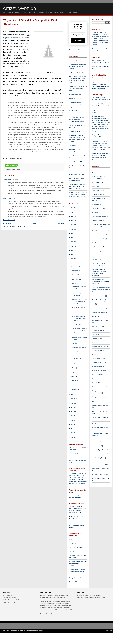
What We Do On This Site (76, 72)
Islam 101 (72, 539)
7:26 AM (15, 198)
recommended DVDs (98, 366)
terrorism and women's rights (100, 427)
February (75, 384)
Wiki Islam (72, 551)
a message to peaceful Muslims (101, 170)
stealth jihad (95, 383)
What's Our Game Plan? (76, 98)
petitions (94, 342)
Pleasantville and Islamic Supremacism (53, 597)
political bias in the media (99, 346)
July (73, 363)
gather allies (95, 251)
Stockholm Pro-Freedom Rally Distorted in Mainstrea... (79, 350)
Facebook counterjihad (98, 234)
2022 (72, 220)
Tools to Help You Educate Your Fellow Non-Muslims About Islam (78, 88)
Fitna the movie (96, 243)
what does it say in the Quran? (100, 458)
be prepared (95, 204)
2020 (72, 229)
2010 (72, 398)
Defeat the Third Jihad (9, 602)
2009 (72, 403)
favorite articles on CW (98, 239)
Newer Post (7, 224)
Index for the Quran (75, 454)
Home (34, 224)
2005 (72, 420)
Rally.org (103, 34)
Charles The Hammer (98, 208)
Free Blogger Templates (9, 630)
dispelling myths (96, 220)
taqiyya (94, 131)
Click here (77, 497)
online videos (96, 334)
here (21, 158)
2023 (72, 216)
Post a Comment (9, 220)
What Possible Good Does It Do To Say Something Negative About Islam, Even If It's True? (78, 194)
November (75, 270)
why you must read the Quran (100, 478)
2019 (72, 233)
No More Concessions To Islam (12, 600)
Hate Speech (72, 145)
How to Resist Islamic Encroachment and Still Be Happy (76, 105)
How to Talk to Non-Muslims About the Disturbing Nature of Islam (100, 302)
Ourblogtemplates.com (33, 630)
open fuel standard (97, 338)
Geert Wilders (96, 255)
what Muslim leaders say (99, 464)
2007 (72, 411)
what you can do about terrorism (101, 468)
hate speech (95, 259)
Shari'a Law (95, 378)
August (74, 283)
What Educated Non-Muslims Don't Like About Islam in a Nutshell (77, 66)
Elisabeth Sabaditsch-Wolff (99, 231)
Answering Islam (73, 581)
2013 (72, 259)
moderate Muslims (97, 330)
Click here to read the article (48, 613)
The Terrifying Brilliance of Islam (78, 60)
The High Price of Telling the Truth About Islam (16, 37)
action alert (95, 186)
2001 (72, 437)
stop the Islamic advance (99, 386)
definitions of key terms (98, 216)
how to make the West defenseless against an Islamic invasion (100, 281)
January (74, 389)
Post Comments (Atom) (19, 226)
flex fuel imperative (97, 247)
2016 (72, 246)
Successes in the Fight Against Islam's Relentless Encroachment (78, 563)
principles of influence (98, 350)
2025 (72, 208)
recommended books (98, 362)
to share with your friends (99, 450)
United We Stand (77, 324)
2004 (72, 424)
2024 (72, 212)
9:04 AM (15, 180)
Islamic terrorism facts (98, 326)
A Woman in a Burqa (75, 94)
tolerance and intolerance (99, 454)
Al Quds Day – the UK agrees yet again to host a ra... (78, 310)
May (73, 372)
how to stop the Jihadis (98, 296)
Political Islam (73, 543)
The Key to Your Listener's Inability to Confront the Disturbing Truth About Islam (77, 119)
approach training (97, 194)
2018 (72, 237)
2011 (72, 394)
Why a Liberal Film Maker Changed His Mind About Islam (79, 331)
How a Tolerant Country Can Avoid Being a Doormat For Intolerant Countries (77, 186)
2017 (72, 242)
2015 (72, 250)
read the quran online (98, 358)
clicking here (95, 36)
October (74, 274)
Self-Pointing (75, 343)
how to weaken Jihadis (98, 308)
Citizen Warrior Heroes (9, 597)
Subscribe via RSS (74, 49)
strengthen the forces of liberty (100, 405)
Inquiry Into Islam (7, 595)
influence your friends (98, 312)
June (73, 368)
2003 (72, 428)
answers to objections (98, 190)
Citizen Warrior (19, 9)
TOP (111, 630)
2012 (72, 263)
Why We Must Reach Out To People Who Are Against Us (79, 301)
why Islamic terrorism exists (100, 474)
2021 (72, 225)
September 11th (96, 374)
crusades (94, 212)
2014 (72, 254)
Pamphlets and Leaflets (75, 131)
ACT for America (97, 182)
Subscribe (78, 40)
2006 (72, 415)
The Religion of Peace (75, 547)
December (75, 266)
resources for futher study (99, 370)
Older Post (61, 224)
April (73, 376)
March (74, 380)
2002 (72, 432)
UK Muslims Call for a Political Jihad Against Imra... (79, 318)
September (75, 279)
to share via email (97, 446)
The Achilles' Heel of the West (77, 162)
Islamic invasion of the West (100, 320)
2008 (72, 407)
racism (94, 354)
